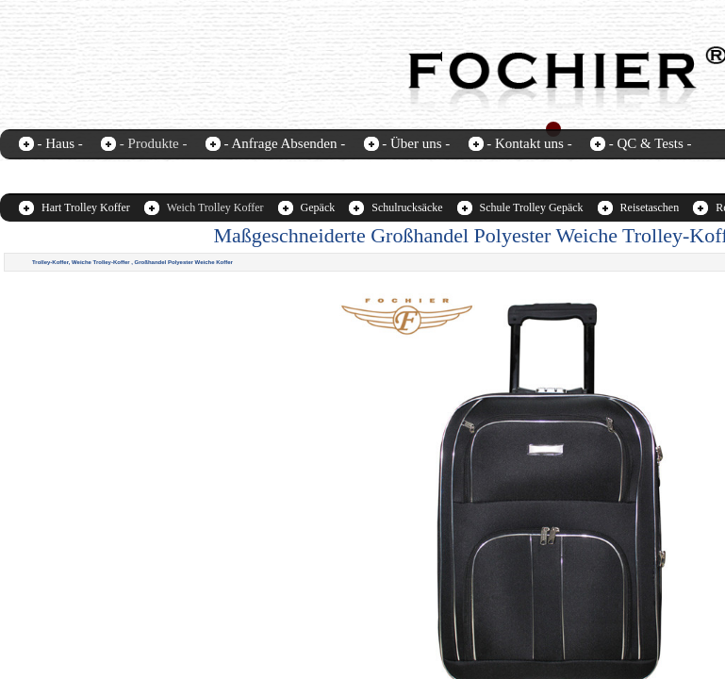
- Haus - (60, 143)
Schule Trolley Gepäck (532, 207)
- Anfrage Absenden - (284, 143)
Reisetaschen (650, 207)
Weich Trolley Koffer (215, 207)
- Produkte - (154, 143)
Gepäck (318, 207)
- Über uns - (416, 143)
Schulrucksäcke (406, 207)
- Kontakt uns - (528, 143)
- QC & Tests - (650, 143)
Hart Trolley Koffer (85, 207)
